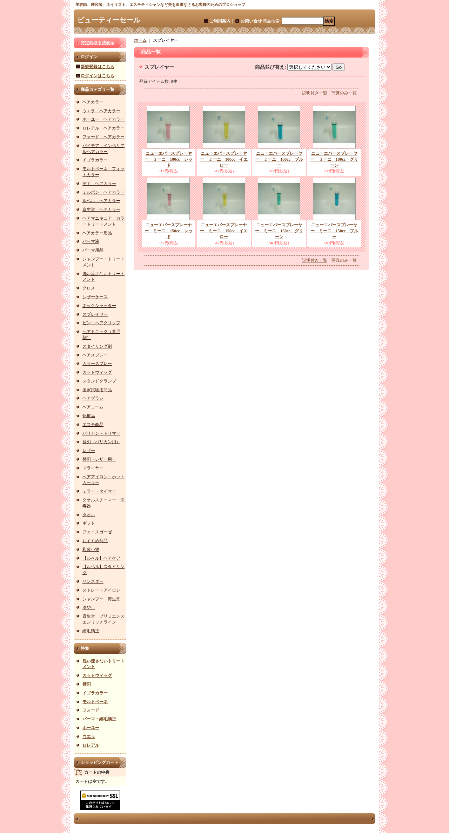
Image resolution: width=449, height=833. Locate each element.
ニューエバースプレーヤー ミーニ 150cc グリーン (279, 230)
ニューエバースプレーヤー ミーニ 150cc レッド (169, 230)
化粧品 (88, 415)
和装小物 (90, 549)
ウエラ (88, 736)
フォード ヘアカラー (103, 136)
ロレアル (90, 745)
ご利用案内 (219, 21)
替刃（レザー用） (99, 459)
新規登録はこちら (97, 66)
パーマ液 (90, 241)
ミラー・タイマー (99, 491)
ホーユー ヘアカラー (103, 119)
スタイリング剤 (97, 346)
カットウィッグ (97, 372)
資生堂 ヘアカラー (101, 209)
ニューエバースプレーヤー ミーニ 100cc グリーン (334, 159)
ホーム (140, 40)
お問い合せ (251, 21)
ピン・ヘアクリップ (101, 322)
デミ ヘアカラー (99, 183)
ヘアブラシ (92, 398)
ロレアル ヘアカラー (103, 128)
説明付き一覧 (314, 93)
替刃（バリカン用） (101, 441)
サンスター (92, 581)
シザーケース (95, 296)
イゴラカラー (95, 160)
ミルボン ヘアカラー (103, 192)
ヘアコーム (92, 407)
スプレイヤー (95, 314)
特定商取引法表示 (97, 42)
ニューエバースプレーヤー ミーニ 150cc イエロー (224, 230)
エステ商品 (92, 424)
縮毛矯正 (90, 630)
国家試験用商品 (97, 389)
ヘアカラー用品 (97, 233)
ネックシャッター (99, 305)
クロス (88, 288)
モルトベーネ (95, 701)
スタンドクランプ (99, 381)
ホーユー (90, 727)
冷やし (88, 607)
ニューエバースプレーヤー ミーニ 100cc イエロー (224, 159)
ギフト (88, 523)
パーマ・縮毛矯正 (99, 719)
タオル (88, 514)
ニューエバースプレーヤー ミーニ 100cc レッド (169, 159)
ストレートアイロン (101, 590)
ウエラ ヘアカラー (101, 110)
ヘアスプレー (95, 355)
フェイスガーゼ (97, 531)
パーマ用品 (92, 250)
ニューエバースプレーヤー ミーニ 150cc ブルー (334, 230)
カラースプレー (97, 363)
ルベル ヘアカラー (101, 200)
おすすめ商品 (95, 540)
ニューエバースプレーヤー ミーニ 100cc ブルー (279, 159)
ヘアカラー (92, 102)
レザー (88, 450)
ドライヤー (92, 468)
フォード (90, 710)
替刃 (86, 684)
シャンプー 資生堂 (101, 599)
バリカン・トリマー (101, 433)
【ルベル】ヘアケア (101, 558)
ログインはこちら (97, 75)
